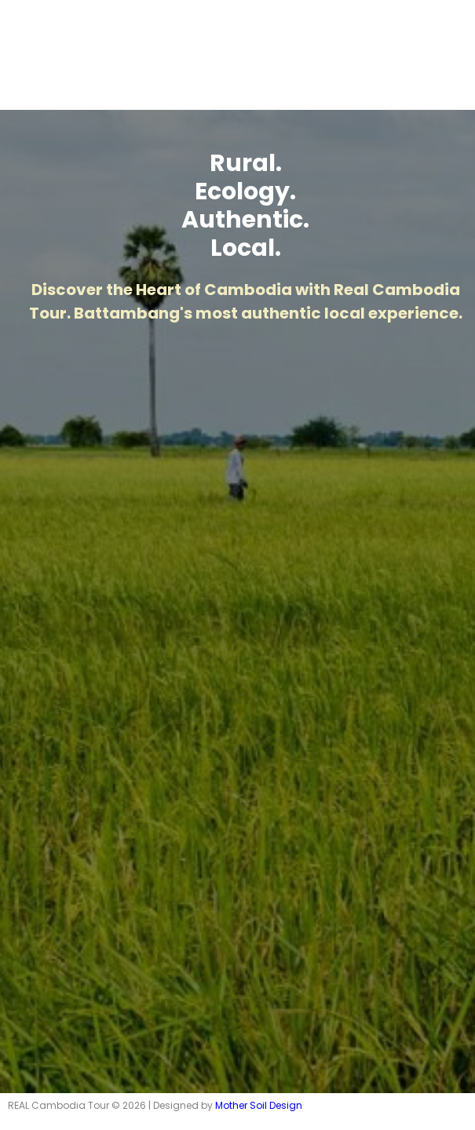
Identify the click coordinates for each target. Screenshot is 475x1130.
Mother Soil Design (258, 1105)
